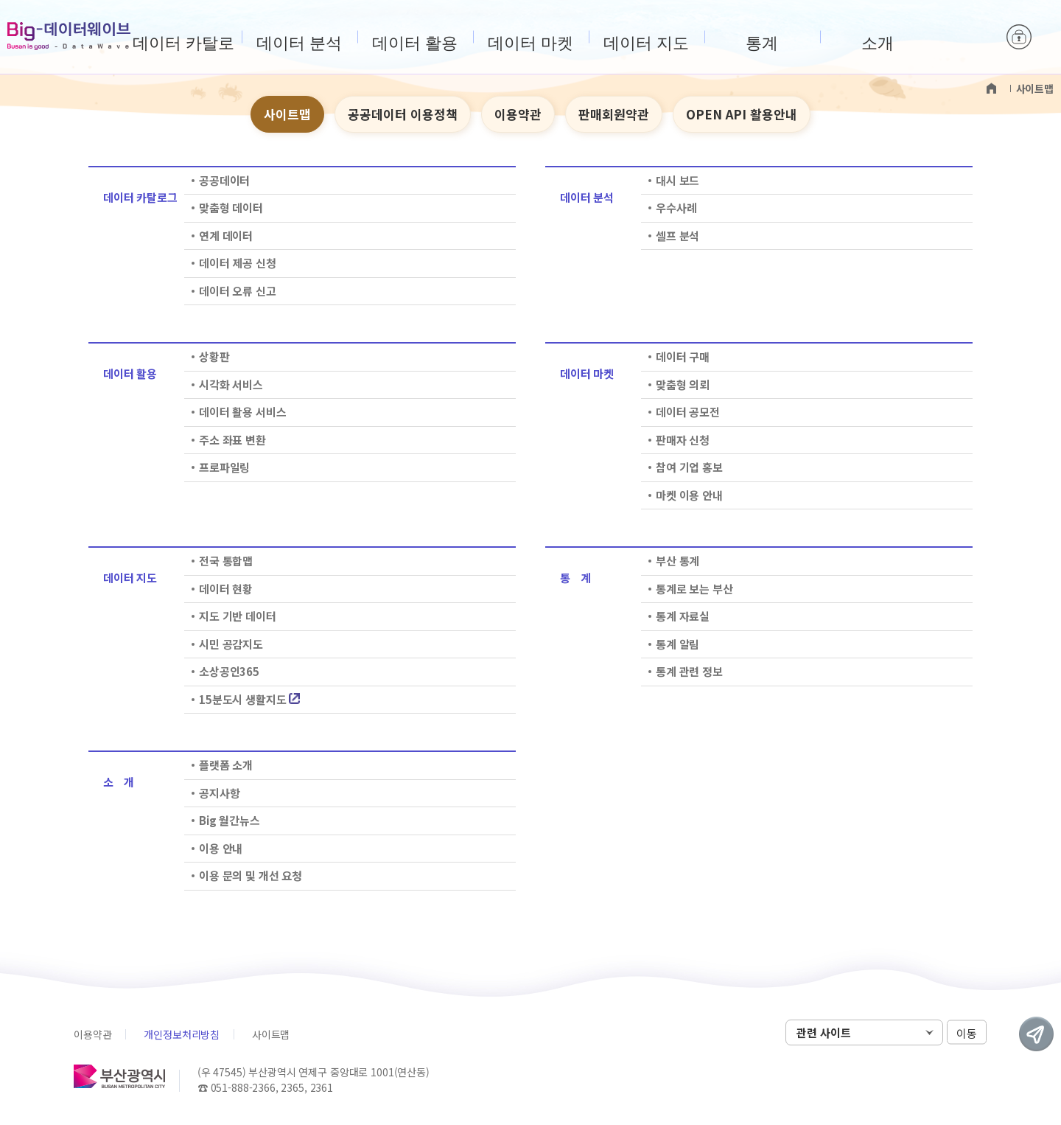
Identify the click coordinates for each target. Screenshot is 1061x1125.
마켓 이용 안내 (689, 495)
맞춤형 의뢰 (683, 384)
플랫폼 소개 (226, 765)
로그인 (1019, 36)
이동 (966, 1033)
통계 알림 (677, 644)
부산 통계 (677, 560)
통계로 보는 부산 (694, 588)
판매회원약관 (613, 114)
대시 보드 (677, 180)
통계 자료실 (683, 616)
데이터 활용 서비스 (243, 411)
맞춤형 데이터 (231, 207)
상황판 (214, 356)
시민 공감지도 (231, 644)
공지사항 (219, 793)
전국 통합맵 (226, 560)
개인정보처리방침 (182, 1034)
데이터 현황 (226, 588)
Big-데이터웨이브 (68, 36)
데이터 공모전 (688, 411)
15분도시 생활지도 (249, 699)
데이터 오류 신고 (237, 291)
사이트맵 (287, 114)
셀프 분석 (677, 235)
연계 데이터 (226, 235)
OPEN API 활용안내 (741, 114)
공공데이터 (224, 180)
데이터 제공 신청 (237, 263)
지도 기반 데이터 (237, 616)
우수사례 (676, 207)
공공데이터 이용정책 (403, 114)
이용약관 (518, 114)
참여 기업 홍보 (689, 467)
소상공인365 (229, 671)
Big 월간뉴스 (229, 820)
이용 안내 (220, 848)
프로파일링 (224, 467)
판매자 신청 (683, 439)
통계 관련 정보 (689, 671)
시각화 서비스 (231, 384)
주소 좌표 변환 (232, 439)
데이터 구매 (683, 356)
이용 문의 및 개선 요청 (250, 875)
